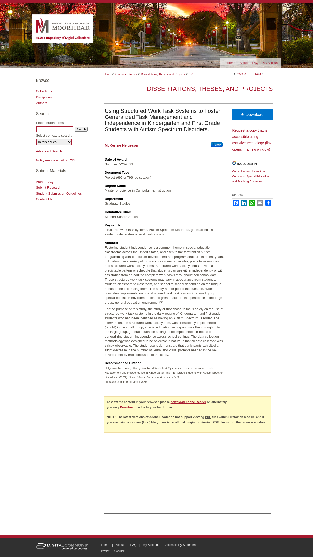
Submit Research (48, 187)
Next (258, 73)
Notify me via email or (55, 160)
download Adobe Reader (188, 402)
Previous (241, 73)
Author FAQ (44, 182)
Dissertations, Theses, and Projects (163, 74)
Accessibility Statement (180, 545)
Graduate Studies (126, 74)
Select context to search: (54, 135)
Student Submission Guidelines (59, 193)
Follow (217, 144)
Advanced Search (49, 151)
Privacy (105, 551)
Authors (41, 103)
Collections (44, 91)
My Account (151, 545)
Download (252, 114)
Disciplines (44, 97)
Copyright (119, 551)
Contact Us (44, 199)
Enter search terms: (50, 123)
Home (107, 74)
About (120, 545)
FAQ (133, 545)
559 (191, 74)
